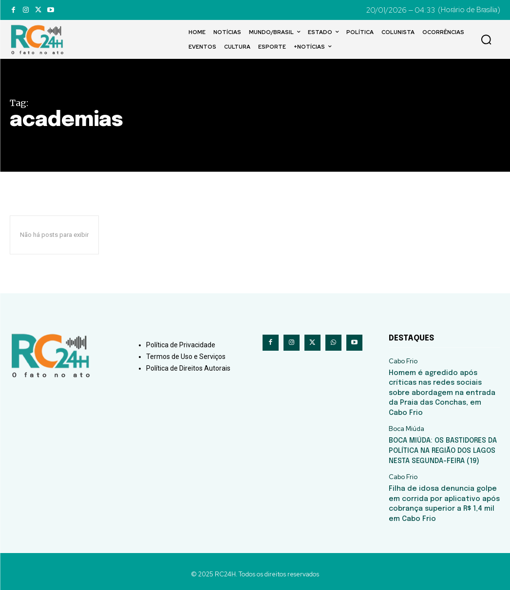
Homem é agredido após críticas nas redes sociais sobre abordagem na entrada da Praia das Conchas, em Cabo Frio (444, 391)
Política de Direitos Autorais (188, 368)
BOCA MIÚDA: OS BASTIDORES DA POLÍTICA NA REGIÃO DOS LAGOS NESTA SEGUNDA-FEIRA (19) (442, 447)
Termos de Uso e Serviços (186, 356)
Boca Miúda (406, 426)
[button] (486, 39)
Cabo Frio (403, 361)
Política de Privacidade (180, 345)
